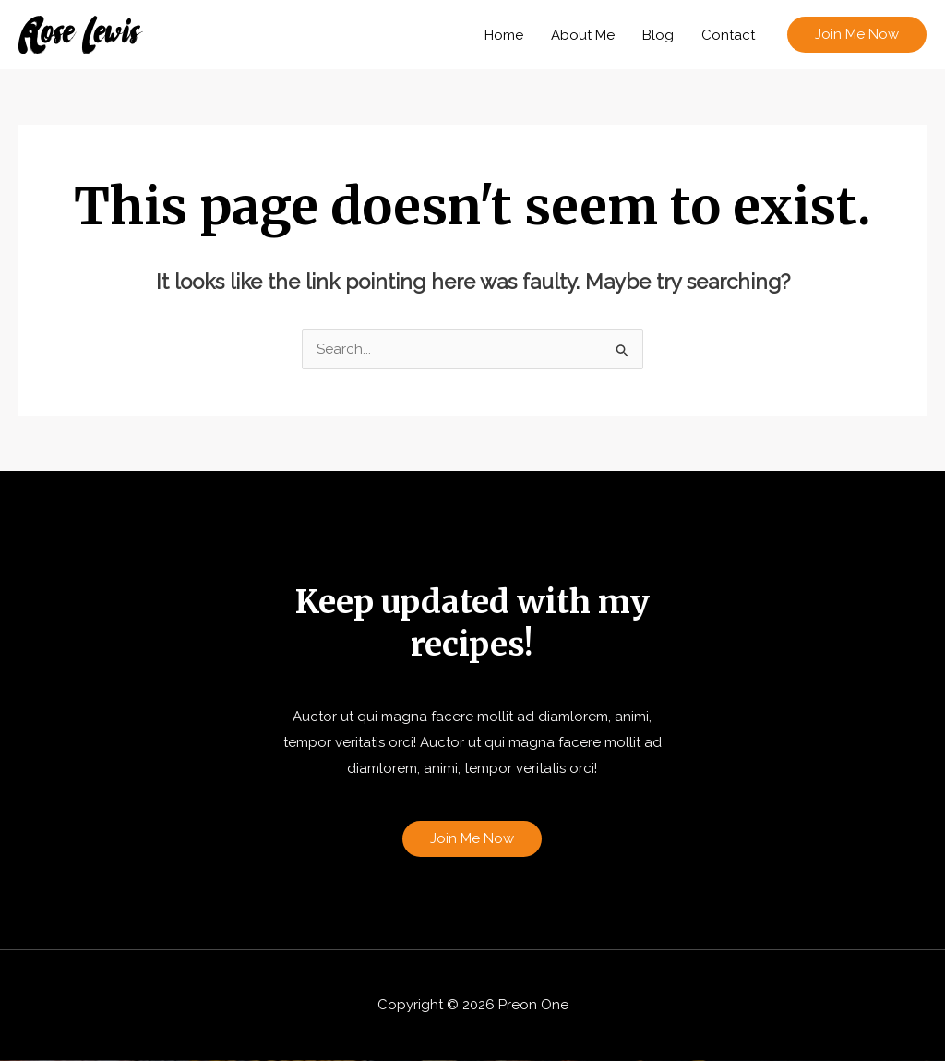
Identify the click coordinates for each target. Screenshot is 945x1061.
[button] (857, 35)
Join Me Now (472, 838)
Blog (658, 35)
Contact (728, 35)
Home (503, 35)
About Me (583, 35)
